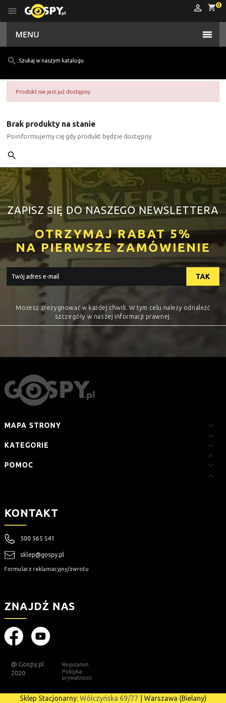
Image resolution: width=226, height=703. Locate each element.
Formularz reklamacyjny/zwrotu (46, 569)
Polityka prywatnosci (77, 675)
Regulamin (75, 664)
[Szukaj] (98, 60)
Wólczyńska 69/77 (109, 698)
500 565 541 (37, 538)
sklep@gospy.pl (34, 555)
